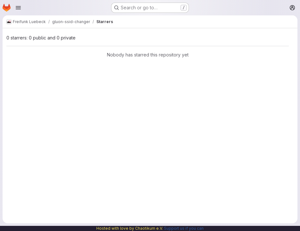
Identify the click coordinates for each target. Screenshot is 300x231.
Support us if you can (184, 228)
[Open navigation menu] (18, 8)
